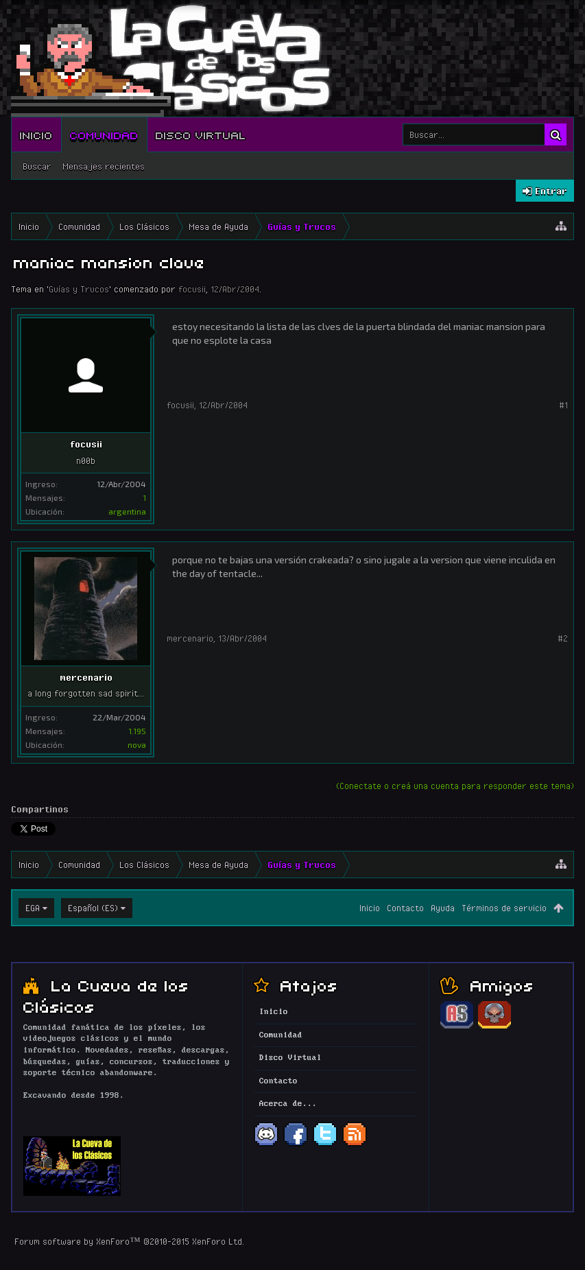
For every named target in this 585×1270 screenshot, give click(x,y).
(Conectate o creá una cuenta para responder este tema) (455, 785)
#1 (563, 404)
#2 (563, 638)
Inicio (36, 134)
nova (137, 744)
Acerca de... (288, 1104)
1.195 (137, 731)
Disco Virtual (201, 134)
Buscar (37, 166)
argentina (127, 511)
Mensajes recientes (103, 166)
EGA (32, 907)
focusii (192, 288)
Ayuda (443, 907)
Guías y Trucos (79, 288)
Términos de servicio (504, 907)
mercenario (86, 677)
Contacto (405, 907)
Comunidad (104, 134)
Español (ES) (93, 907)
